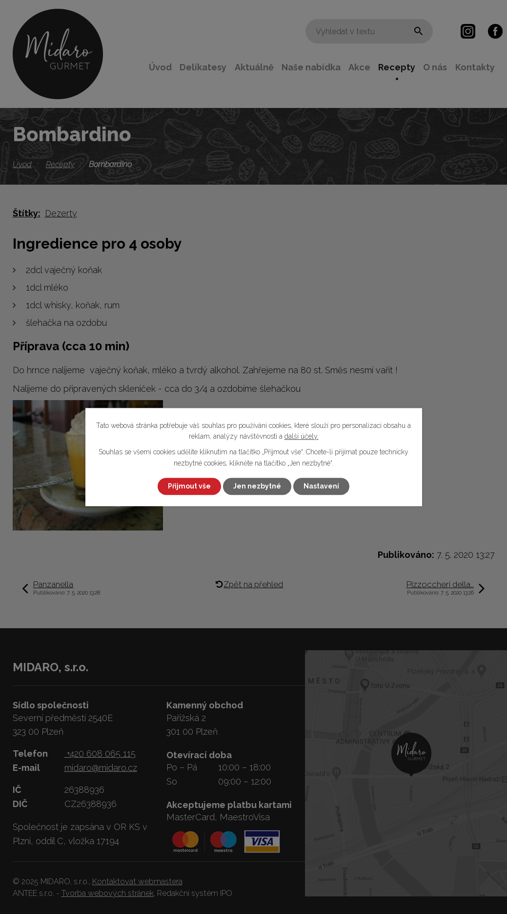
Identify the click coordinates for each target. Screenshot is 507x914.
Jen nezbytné (257, 486)
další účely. (301, 436)
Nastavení (321, 486)
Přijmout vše (189, 486)
